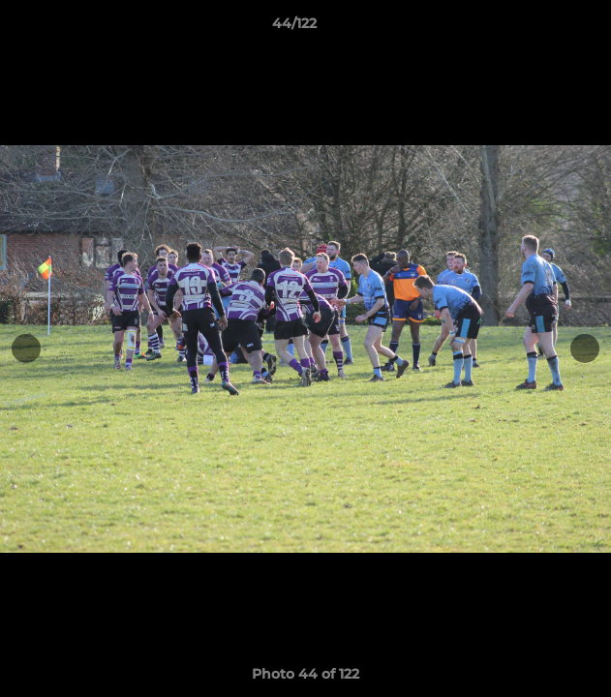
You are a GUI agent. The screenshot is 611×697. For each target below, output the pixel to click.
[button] (541, 28)
